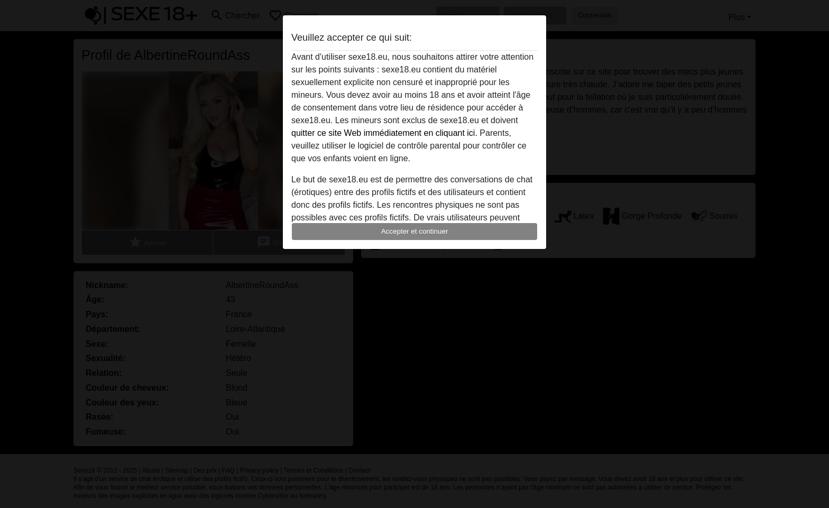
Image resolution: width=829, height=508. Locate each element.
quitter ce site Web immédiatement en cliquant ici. (384, 132)
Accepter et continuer (414, 231)
